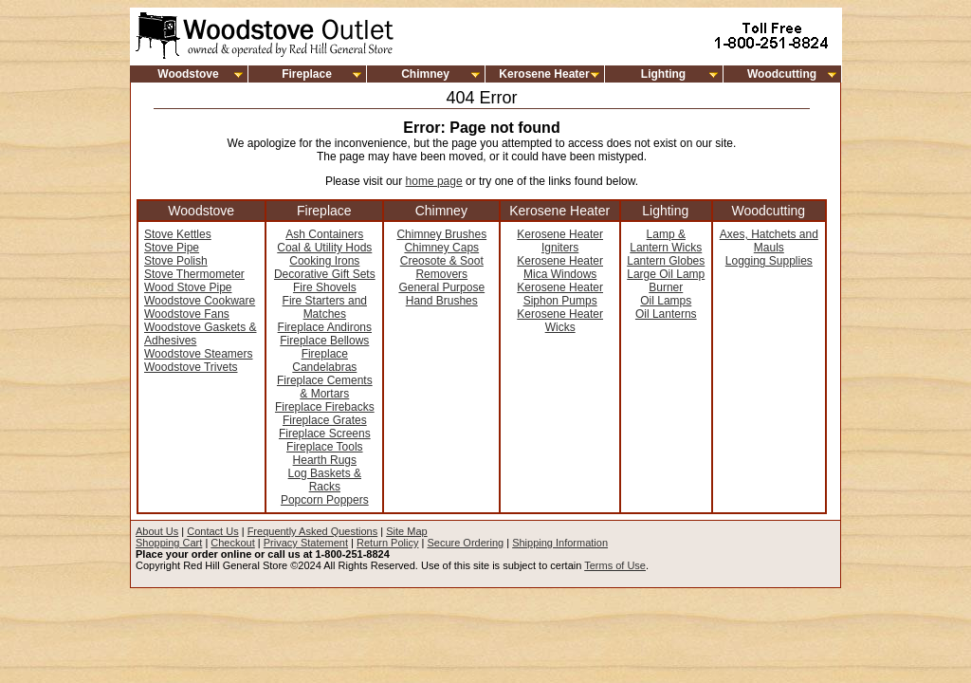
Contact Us (212, 531)
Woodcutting (781, 74)
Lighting (663, 74)
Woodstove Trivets (190, 367)
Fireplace (307, 74)
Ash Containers (324, 234)
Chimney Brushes (441, 234)
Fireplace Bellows (324, 340)
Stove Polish (176, 261)
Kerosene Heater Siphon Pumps (560, 294)
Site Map (406, 531)
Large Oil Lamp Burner (666, 281)
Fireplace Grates (325, 420)
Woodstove (187, 74)
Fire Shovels (325, 287)
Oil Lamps (665, 300)
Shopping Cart (169, 542)
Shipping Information (560, 542)
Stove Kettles (177, 234)
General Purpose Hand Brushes (441, 294)
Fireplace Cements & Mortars (325, 387)
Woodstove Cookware (199, 300)
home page (434, 181)
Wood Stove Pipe (188, 287)
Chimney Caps (441, 247)
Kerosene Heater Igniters (560, 241)
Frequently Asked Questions (312, 531)
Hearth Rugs (325, 460)
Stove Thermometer (194, 274)
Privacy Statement (306, 542)
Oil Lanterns (666, 314)
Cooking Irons (324, 261)
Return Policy (387, 542)
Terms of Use (615, 565)
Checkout (232, 542)
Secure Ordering (465, 542)
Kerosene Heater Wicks (560, 320)
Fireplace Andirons (325, 327)
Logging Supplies (769, 261)
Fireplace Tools (324, 446)
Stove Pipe (171, 247)
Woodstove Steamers (198, 353)
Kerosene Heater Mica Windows (560, 267)
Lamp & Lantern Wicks (666, 241)
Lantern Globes (666, 261)
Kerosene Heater (544, 74)
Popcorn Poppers (325, 500)
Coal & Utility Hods (324, 247)
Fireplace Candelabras (324, 360)
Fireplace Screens (325, 433)
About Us (157, 531)
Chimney (425, 74)
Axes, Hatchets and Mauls (769, 241)
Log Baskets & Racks (324, 480)
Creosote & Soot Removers (442, 267)
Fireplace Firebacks (325, 407)
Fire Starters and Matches (325, 307)
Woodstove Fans (186, 314)
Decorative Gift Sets (325, 274)
